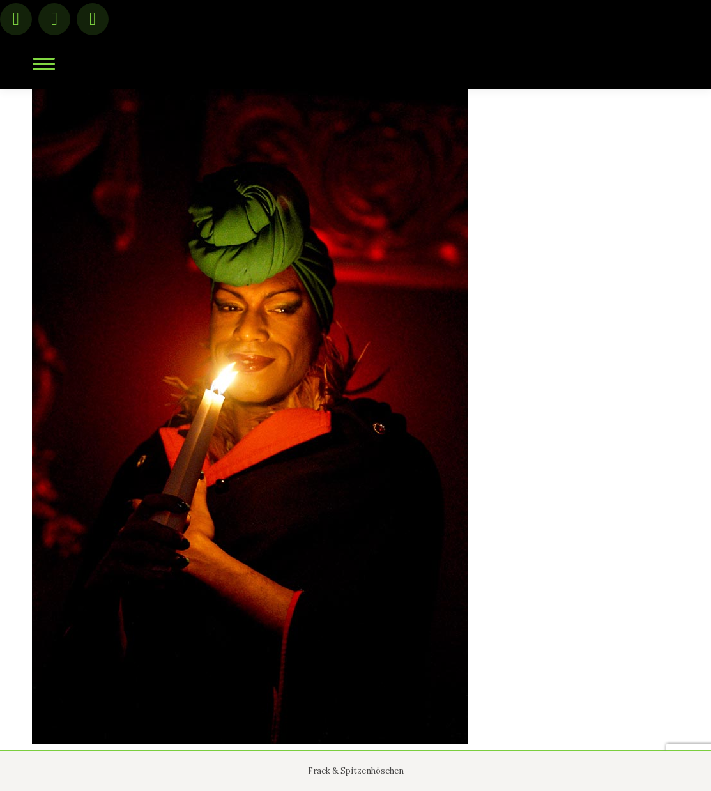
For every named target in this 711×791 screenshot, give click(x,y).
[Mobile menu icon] (44, 64)
